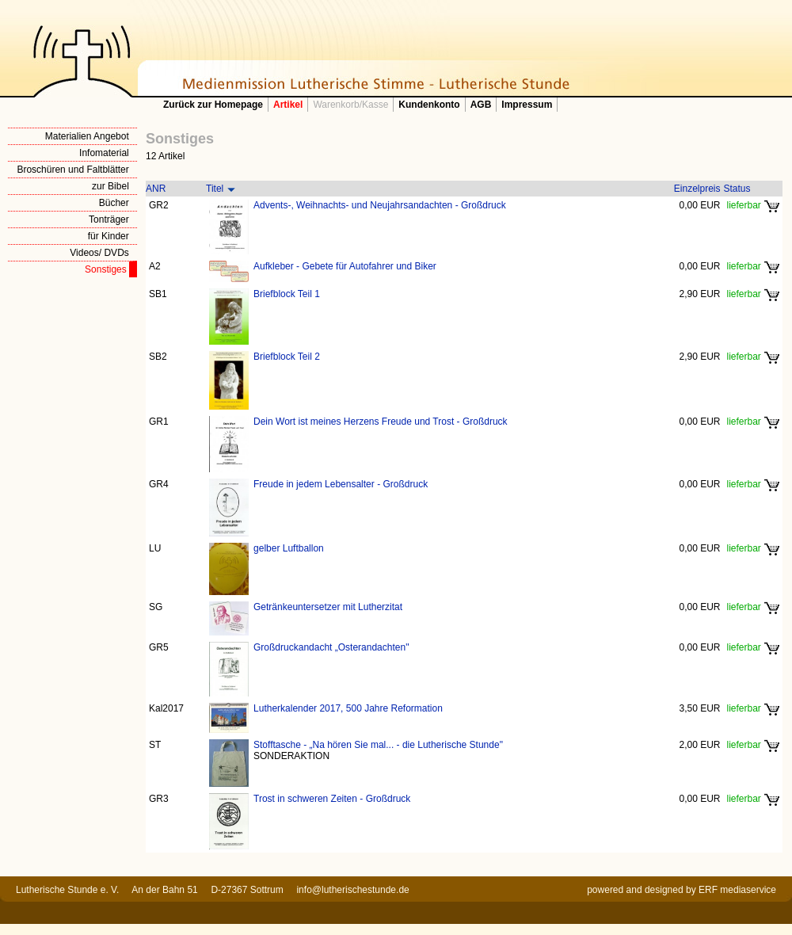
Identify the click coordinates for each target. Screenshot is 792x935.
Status (737, 188)
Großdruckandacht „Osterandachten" (331, 647)
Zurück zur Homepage (213, 104)
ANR (156, 188)
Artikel (288, 104)
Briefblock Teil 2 (286, 356)
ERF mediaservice (737, 889)
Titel (214, 188)
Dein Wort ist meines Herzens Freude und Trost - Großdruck (380, 421)
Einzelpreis (697, 188)
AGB (481, 104)
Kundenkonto (428, 104)
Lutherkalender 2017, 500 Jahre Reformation (348, 708)
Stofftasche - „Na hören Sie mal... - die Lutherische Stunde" (378, 744)
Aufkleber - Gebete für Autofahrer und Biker (344, 266)
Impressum (526, 104)
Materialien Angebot (87, 136)
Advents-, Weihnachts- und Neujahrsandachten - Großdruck (379, 205)
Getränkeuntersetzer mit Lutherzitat (327, 607)
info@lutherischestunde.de (352, 889)
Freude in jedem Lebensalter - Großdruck (340, 484)
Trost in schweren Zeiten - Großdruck (331, 798)
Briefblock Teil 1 (286, 294)
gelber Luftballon (288, 548)
